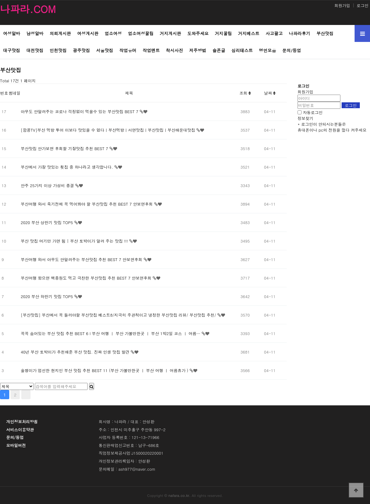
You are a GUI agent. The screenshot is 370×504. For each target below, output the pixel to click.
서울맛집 (104, 50)
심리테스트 (242, 50)
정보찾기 (305, 118)
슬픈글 (218, 50)
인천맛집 (58, 50)
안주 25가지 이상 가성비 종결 (48, 185)
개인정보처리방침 (22, 421)
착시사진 (174, 50)
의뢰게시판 (60, 33)
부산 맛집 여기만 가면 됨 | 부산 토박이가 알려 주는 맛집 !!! (75, 241)
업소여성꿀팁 (141, 33)
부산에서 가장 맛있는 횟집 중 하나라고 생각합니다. (67, 167)
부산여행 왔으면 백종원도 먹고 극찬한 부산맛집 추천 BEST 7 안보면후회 (87, 278)
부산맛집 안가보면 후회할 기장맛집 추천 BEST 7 (65, 148)
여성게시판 (87, 33)
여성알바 (11, 33)
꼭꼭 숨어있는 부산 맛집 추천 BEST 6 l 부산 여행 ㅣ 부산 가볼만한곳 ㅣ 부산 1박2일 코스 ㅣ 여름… (111, 333)
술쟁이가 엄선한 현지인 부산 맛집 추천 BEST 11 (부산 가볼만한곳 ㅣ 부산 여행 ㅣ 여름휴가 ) (105, 370)
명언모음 (267, 50)
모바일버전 (16, 445)
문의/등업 (291, 50)
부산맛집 (324, 33)
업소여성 (113, 33)
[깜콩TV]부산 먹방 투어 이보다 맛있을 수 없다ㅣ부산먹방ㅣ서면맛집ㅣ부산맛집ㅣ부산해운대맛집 (108, 130)
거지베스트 (248, 33)
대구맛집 (11, 50)
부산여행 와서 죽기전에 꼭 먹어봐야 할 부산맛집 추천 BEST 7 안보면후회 (87, 204)
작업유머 (127, 50)
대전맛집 (34, 50)
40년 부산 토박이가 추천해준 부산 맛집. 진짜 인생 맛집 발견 (76, 352)
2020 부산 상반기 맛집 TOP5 (47, 222)
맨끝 (26, 394)
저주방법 (197, 50)
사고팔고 (273, 33)
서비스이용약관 (20, 429)
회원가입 (342, 5)
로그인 (362, 5)
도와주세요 (197, 33)
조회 (245, 93)
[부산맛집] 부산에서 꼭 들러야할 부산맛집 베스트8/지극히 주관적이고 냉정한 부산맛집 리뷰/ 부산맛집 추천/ (119, 315)
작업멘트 (151, 50)
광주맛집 (81, 50)
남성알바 (34, 33)
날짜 (270, 93)
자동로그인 (313, 112)
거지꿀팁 (223, 33)
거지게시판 (170, 33)
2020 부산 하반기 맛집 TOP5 (47, 296)
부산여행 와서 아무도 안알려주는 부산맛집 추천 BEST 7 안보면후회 (82, 259)
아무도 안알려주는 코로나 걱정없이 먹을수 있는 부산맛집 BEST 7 (80, 111)
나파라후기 (299, 33)
